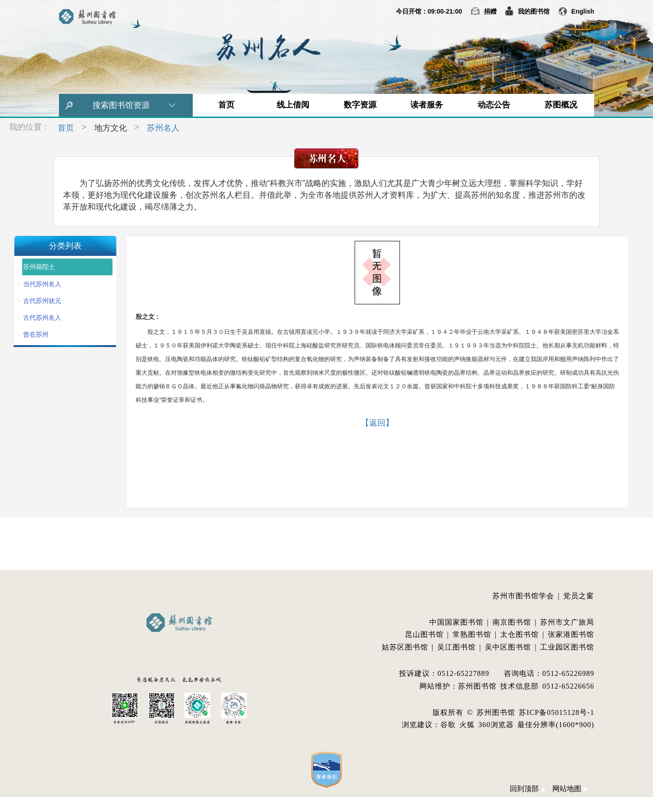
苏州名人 (163, 127)
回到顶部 (527, 788)
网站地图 (570, 788)
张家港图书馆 (571, 634)
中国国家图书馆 (456, 622)
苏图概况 (561, 104)
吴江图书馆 (456, 647)
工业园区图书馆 (567, 647)
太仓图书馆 (519, 634)
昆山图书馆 (424, 634)
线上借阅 (293, 104)
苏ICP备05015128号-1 (556, 712)
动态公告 (494, 104)
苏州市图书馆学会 (523, 596)
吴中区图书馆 (508, 647)
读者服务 (426, 104)
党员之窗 (578, 596)
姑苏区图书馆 (405, 647)
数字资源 (360, 104)
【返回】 (377, 422)
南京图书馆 (511, 622)
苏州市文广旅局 (567, 622)
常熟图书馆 (472, 634)
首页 (226, 104)
